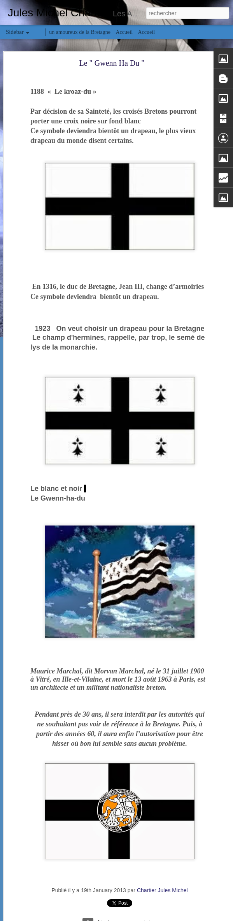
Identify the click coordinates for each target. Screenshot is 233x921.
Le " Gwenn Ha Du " (112, 63)
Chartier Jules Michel (162, 890)
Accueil (124, 32)
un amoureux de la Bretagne (79, 32)
